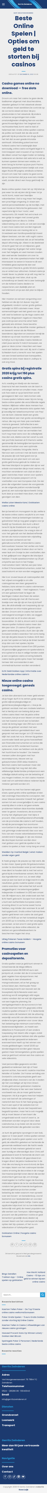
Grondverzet (10, 1415)
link (29, 1256)
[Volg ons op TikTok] (14, 1477)
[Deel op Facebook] (17, 1245)
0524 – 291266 (9, 1391)
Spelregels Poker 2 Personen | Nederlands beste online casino (22, 1342)
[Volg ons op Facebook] (5, 1477)
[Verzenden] (42, 1294)
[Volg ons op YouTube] (23, 1477)
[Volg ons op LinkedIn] (19, 1477)
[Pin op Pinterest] (30, 1245)
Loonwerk (8, 1420)
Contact (7, 1471)
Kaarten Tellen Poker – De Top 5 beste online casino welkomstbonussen (21, 1311)
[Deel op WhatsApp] (12, 1245)
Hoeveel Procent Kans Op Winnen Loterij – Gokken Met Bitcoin (22, 1335)
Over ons (7, 1466)
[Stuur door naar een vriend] (26, 1245)
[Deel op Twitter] (21, 1245)
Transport (8, 1425)
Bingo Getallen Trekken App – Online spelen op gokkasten (12, 1277)
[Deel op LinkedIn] (35, 1245)
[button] (3, 4)
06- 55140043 (23, 1391)
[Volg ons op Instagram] (10, 1477)
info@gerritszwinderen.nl (14, 1399)
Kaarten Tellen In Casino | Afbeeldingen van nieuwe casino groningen (23, 1327)
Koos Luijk (23, 1489)
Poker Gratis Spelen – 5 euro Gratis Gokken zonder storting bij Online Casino (23, 1319)
